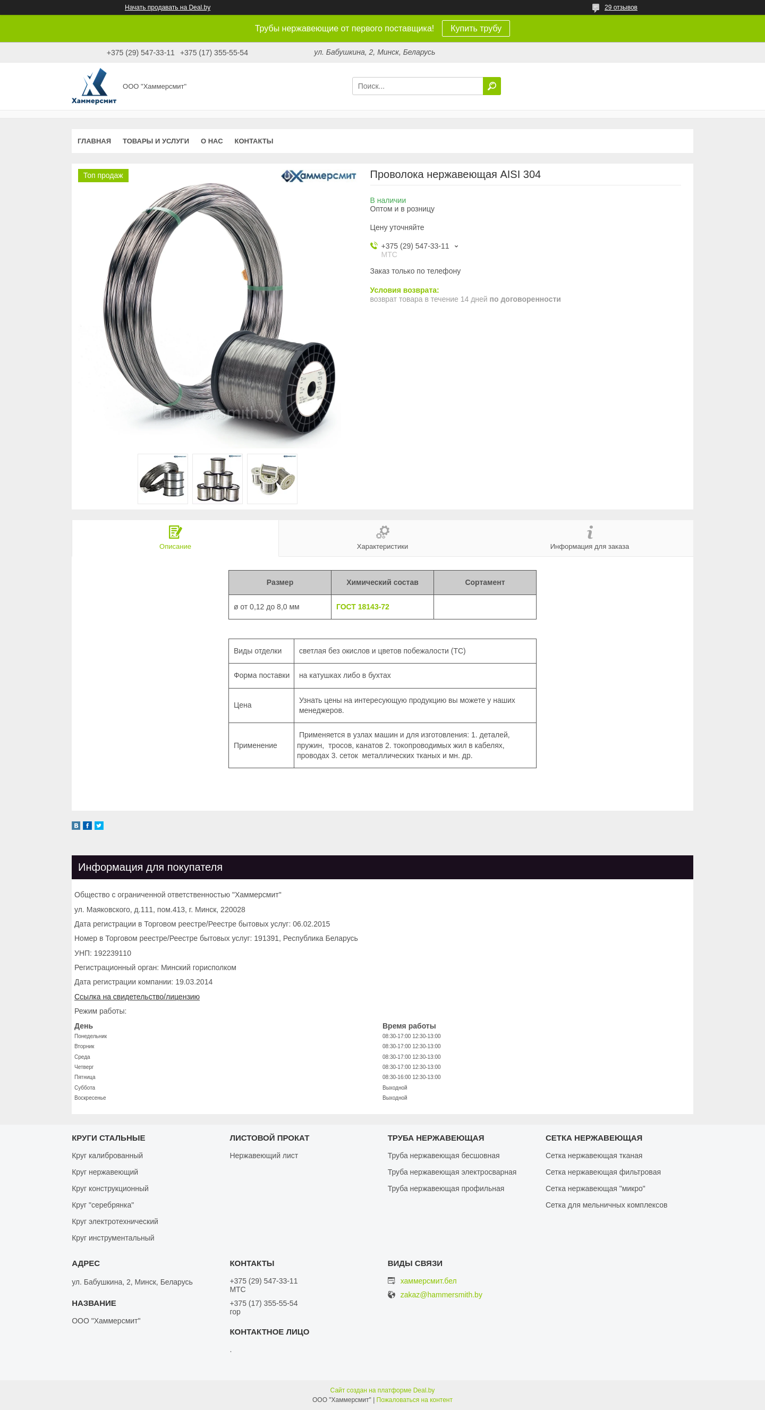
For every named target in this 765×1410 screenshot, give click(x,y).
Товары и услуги (156, 141)
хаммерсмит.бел (429, 1281)
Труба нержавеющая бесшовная (444, 1155)
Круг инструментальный (113, 1238)
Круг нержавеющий (105, 1172)
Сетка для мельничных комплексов (607, 1205)
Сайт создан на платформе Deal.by (382, 1390)
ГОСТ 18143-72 (362, 606)
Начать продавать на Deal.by (167, 7)
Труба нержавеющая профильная (446, 1188)
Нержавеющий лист (264, 1155)
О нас (212, 141)
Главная (94, 141)
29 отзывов (621, 7)
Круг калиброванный (107, 1155)
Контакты (254, 141)
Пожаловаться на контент (415, 1400)
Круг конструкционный (110, 1188)
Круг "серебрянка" (103, 1205)
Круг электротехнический (115, 1221)
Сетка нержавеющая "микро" (595, 1188)
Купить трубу (476, 28)
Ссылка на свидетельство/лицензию (137, 996)
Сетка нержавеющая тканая (594, 1155)
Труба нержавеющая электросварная (452, 1172)
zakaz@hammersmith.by (441, 1295)
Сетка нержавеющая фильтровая (603, 1172)
